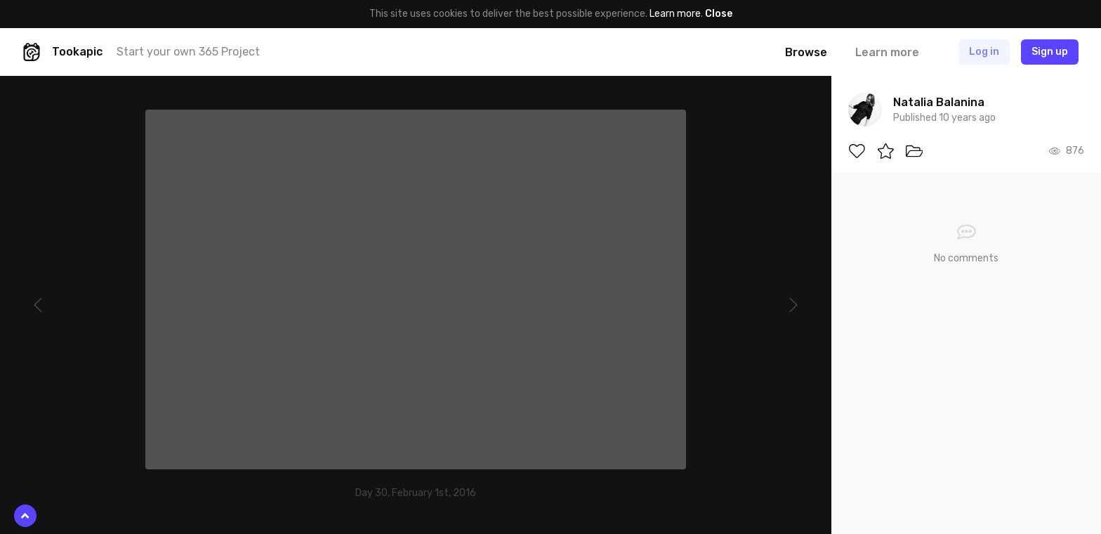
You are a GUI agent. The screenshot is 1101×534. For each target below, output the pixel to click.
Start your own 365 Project (188, 51)
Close (718, 14)
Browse (806, 52)
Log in (984, 52)
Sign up (1049, 52)
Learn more (675, 14)
